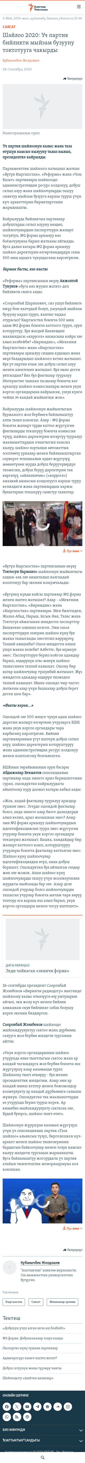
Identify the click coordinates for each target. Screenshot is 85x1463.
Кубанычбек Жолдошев (21, 60)
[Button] (73, 78)
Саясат (9, 27)
